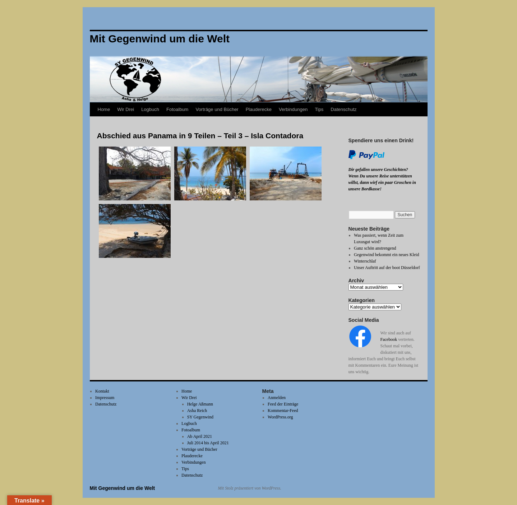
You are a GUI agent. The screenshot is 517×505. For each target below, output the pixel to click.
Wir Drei (125, 109)
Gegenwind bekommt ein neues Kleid (386, 254)
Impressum (104, 397)
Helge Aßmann (200, 404)
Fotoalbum (177, 109)
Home (104, 109)
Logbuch (150, 109)
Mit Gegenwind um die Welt (122, 488)
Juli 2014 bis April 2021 (208, 442)
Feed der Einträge (283, 404)
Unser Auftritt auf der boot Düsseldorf (387, 267)
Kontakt (102, 391)
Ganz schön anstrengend (375, 248)
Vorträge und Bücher (216, 109)
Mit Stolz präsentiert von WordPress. (249, 488)
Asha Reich (197, 410)
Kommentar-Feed (283, 410)
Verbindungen (293, 109)
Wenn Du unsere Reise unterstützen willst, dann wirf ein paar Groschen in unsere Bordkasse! (382, 182)
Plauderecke (259, 109)
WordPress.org (280, 417)
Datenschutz (343, 109)
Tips (319, 109)
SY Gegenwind (200, 417)
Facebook (388, 339)
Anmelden (277, 397)
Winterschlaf (365, 261)
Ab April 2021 (199, 436)
